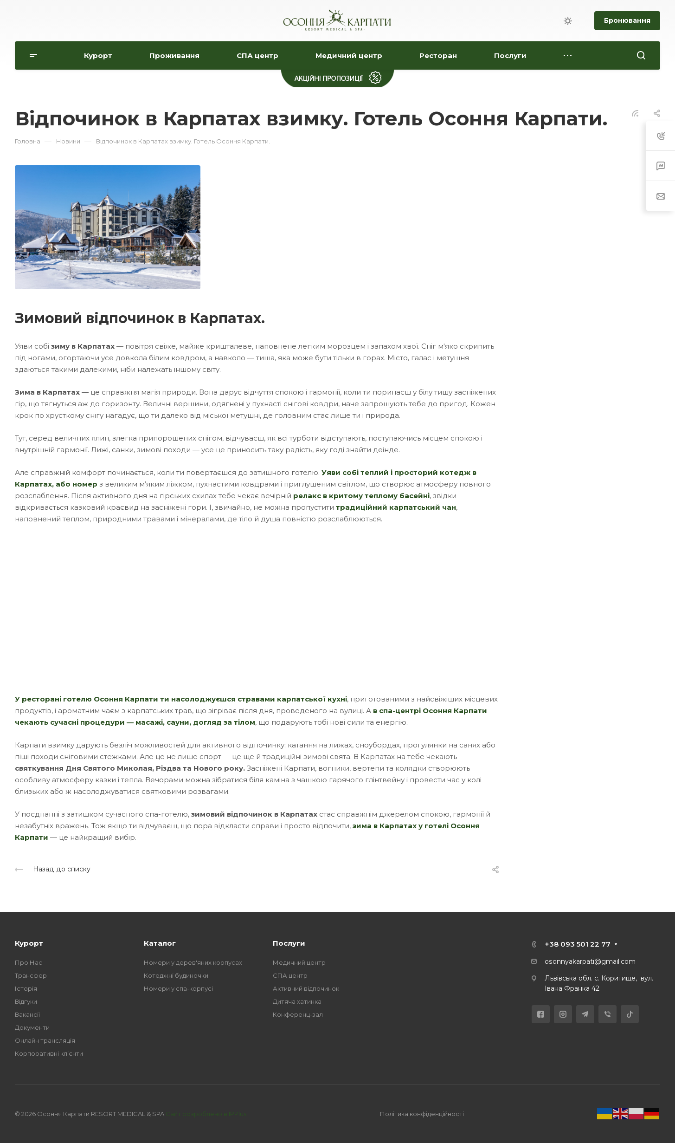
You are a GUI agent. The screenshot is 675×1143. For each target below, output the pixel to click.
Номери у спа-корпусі (178, 988)
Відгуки (26, 1001)
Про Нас (28, 962)
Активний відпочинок (306, 988)
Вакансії (27, 1014)
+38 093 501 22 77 (578, 944)
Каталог (160, 943)
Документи (32, 1027)
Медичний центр (299, 962)
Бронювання (627, 20)
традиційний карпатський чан (396, 507)
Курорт (29, 943)
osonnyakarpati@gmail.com (590, 961)
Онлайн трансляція (45, 1040)
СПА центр (290, 975)
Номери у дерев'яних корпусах (193, 962)
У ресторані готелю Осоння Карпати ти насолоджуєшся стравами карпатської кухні (181, 699)
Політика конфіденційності (422, 1113)
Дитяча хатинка (297, 1001)
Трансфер (31, 975)
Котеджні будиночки (176, 975)
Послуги (289, 943)
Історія (26, 988)
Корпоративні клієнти (49, 1053)
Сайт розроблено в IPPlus (206, 1113)
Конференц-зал (298, 1014)
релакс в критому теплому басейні (361, 495)
